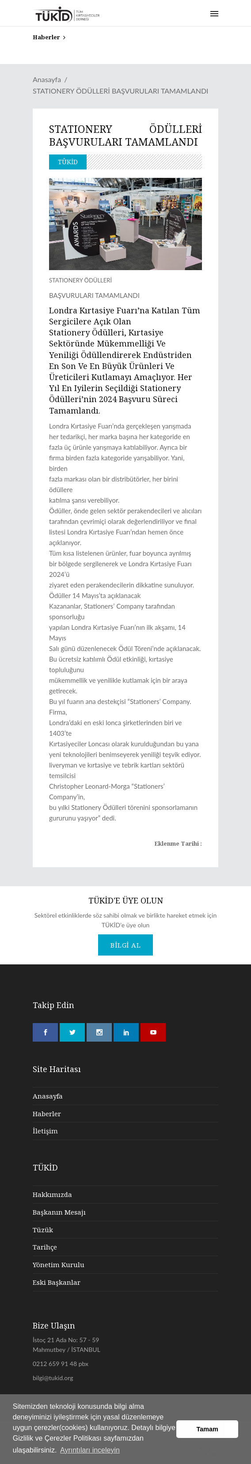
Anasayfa (47, 79)
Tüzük (43, 1229)
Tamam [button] (207, 1429)
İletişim (45, 1130)
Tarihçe (45, 1246)
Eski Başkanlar (56, 1282)
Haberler (47, 1113)
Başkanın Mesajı (59, 1212)
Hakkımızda (52, 1194)
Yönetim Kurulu (58, 1264)
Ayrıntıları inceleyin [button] (90, 1450)
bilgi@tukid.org (53, 1377)
